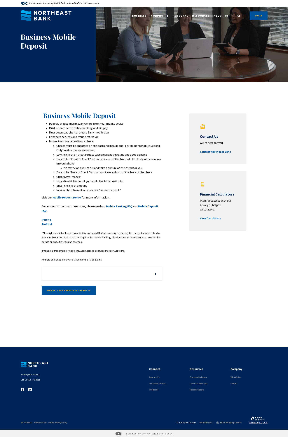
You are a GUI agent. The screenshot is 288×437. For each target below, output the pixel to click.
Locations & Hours (157, 383)
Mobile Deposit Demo (66, 197)
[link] (258, 420)
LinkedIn (30, 389)
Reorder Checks (197, 389)
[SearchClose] (239, 16)
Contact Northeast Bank (215, 151)
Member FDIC (206, 422)
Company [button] (236, 369)
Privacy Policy (40, 422)
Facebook (22, 389)
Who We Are (236, 377)
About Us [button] (221, 15)
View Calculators (210, 218)
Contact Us (154, 377)
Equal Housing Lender (231, 422)
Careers (234, 383)
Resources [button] (201, 15)
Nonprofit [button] (160, 15)
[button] (102, 274)
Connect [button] (154, 369)
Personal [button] (180, 15)
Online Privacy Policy (57, 422)
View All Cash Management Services (68, 290)
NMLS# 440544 (26, 422)
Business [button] (139, 15)
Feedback (153, 389)
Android (47, 224)
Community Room (198, 377)
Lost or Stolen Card (198, 383)
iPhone (46, 219)
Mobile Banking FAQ (119, 206)
